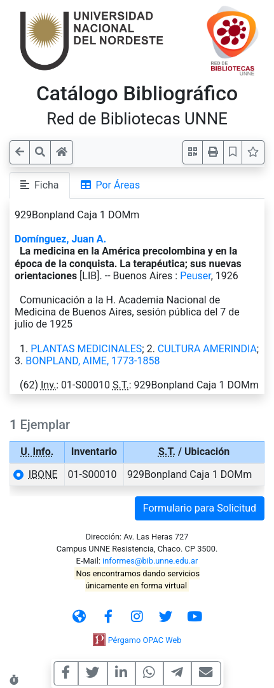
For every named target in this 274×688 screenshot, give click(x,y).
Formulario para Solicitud (199, 508)
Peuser (195, 276)
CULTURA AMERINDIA (207, 349)
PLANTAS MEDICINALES (86, 349)
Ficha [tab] (39, 185)
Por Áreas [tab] (110, 185)
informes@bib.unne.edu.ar (150, 561)
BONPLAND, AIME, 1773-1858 (92, 361)
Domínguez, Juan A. (60, 239)
